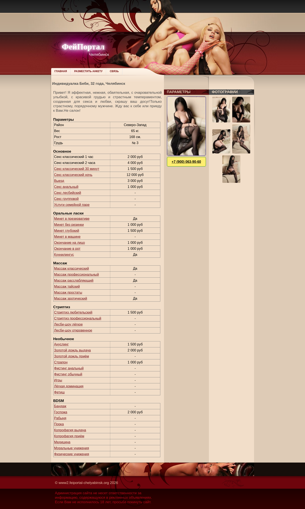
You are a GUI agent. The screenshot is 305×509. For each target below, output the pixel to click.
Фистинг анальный (69, 368)
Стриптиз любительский (73, 312)
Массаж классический (71, 268)
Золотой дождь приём (71, 356)
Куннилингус (64, 254)
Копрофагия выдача (70, 430)
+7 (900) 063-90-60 (186, 162)
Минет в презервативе (72, 218)
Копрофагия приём (69, 436)
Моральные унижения (71, 448)
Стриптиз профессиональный (77, 318)
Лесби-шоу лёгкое (68, 324)
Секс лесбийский (67, 193)
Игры (58, 380)
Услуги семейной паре (72, 205)
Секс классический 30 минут (76, 169)
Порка (59, 424)
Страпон (61, 362)
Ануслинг (61, 344)
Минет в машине (67, 236)
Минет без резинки (69, 224)
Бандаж (60, 406)
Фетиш (59, 392)
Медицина (62, 442)
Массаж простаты (68, 292)
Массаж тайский (67, 286)
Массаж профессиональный (76, 274)
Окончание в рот (67, 248)
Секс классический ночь (73, 175)
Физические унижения (71, 454)
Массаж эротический (70, 298)
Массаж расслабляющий (74, 280)
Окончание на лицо (69, 242)
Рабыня (60, 418)
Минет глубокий (66, 230)
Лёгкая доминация (68, 386)
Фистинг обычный (68, 374)
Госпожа (60, 412)
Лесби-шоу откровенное (73, 330)
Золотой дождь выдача (72, 350)
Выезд (59, 181)
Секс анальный (66, 187)
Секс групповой (66, 199)
